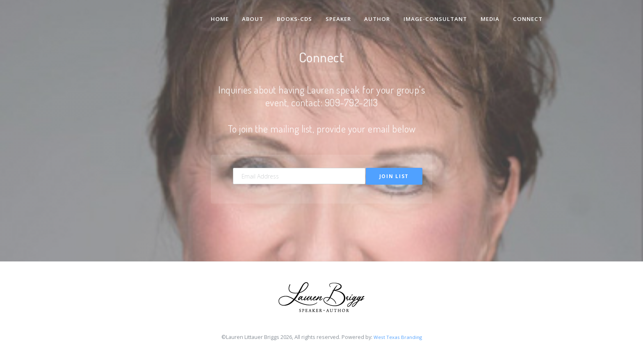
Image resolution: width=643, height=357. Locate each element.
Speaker (334, 15)
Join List (394, 176)
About (247, 15)
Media (489, 15)
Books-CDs (290, 15)
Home (214, 15)
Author (375, 15)
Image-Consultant (433, 15)
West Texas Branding (398, 338)
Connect (527, 15)
